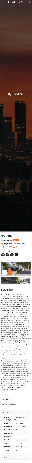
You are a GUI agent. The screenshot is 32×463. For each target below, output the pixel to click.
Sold (17, 430)
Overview (6, 412)
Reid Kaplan (12, 2)
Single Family (20, 426)
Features (6, 457)
